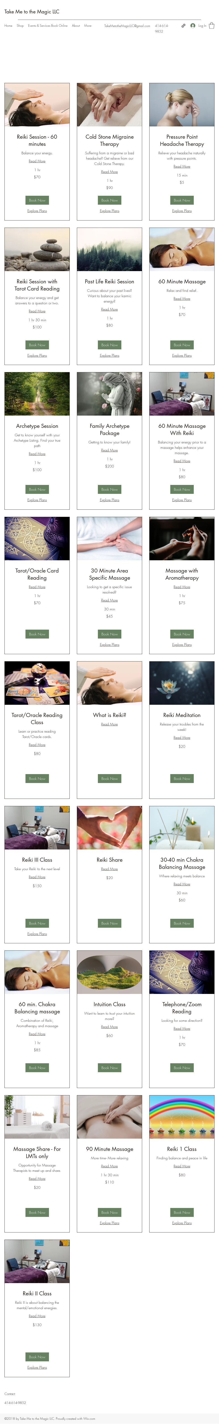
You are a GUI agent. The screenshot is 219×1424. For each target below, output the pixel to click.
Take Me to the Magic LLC (31, 11)
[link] (37, 140)
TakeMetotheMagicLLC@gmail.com (127, 26)
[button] (211, 25)
